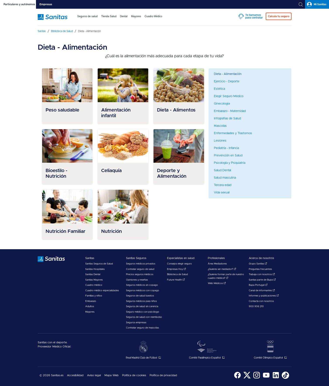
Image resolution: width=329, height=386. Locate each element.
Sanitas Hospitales (95, 269)
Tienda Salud (108, 16)
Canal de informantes (262, 290)
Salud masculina (225, 177)
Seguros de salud (87, 16)
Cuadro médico (93, 285)
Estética (219, 88)
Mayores (136, 16)
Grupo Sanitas (258, 263)
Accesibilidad (75, 375)
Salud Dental (222, 170)
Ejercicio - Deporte (226, 81)
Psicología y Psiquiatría (229, 162)
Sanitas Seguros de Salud (99, 263)
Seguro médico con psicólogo (142, 312)
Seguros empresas (136, 322)
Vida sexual (222, 192)
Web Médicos (217, 283)
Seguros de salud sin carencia (142, 306)
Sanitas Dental (92, 274)
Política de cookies (134, 375)
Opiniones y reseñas (137, 280)
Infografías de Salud (227, 118)
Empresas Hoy (176, 269)
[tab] (18, 4)
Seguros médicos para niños (141, 301)
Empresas (45, 4)
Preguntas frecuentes (260, 269)
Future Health (176, 280)
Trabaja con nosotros (262, 274)
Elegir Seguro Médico (228, 96)
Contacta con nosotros (261, 301)
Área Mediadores (217, 263)
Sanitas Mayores (94, 280)
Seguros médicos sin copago (142, 285)
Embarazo (90, 301)
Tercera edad (222, 185)
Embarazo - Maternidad (230, 111)
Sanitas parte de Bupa (262, 280)
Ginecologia (222, 103)
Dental (124, 16)
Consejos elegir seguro (179, 263)
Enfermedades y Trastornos (233, 133)
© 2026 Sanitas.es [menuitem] (51, 375)
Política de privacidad (163, 375)
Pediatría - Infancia (226, 148)
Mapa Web (111, 375)
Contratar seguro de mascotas (142, 328)
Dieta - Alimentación (228, 74)
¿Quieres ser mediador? (222, 269)
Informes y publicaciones (264, 296)
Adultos (89, 306)
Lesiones (220, 140)
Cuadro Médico (153, 16)
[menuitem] (87, 19)
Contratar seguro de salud (140, 269)
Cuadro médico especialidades (102, 290)
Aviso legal (94, 375)
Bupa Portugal (258, 285)
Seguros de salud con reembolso (144, 317)
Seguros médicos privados (140, 263)
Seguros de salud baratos (140, 296)
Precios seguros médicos (139, 274)
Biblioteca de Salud (177, 274)
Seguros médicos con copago (142, 290)
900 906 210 (256, 306)
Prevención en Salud (228, 155)
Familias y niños (93, 296)
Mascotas (220, 125)
